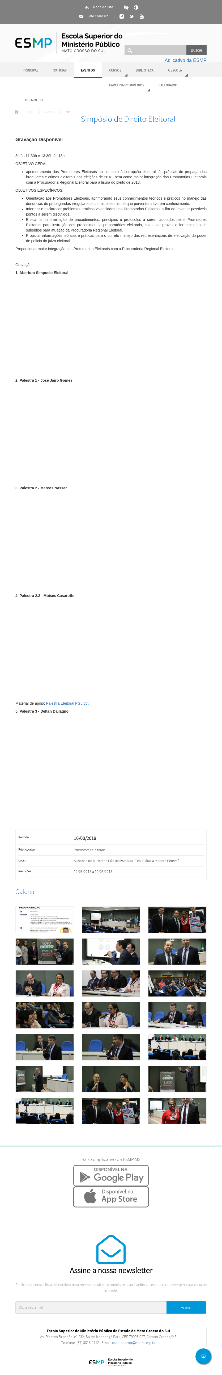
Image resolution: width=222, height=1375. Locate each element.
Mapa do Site (98, 7)
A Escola (175, 71)
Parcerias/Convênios (126, 85)
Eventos (88, 71)
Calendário (168, 85)
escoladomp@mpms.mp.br (134, 1342)
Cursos (115, 71)
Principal (30, 71)
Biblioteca (144, 71)
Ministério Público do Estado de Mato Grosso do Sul (68, 43)
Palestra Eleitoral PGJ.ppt (67, 703)
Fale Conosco (94, 16)
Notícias (60, 71)
